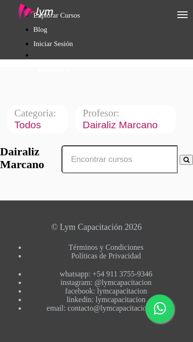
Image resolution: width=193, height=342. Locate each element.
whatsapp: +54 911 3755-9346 (106, 274)
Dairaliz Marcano (121, 124)
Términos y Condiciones (106, 247)
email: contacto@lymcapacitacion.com (106, 308)
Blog (40, 29)
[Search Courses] (186, 160)
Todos (29, 124)
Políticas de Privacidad (106, 256)
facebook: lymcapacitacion (106, 291)
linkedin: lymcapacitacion (106, 299)
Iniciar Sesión (53, 44)
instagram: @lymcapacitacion (106, 282)
